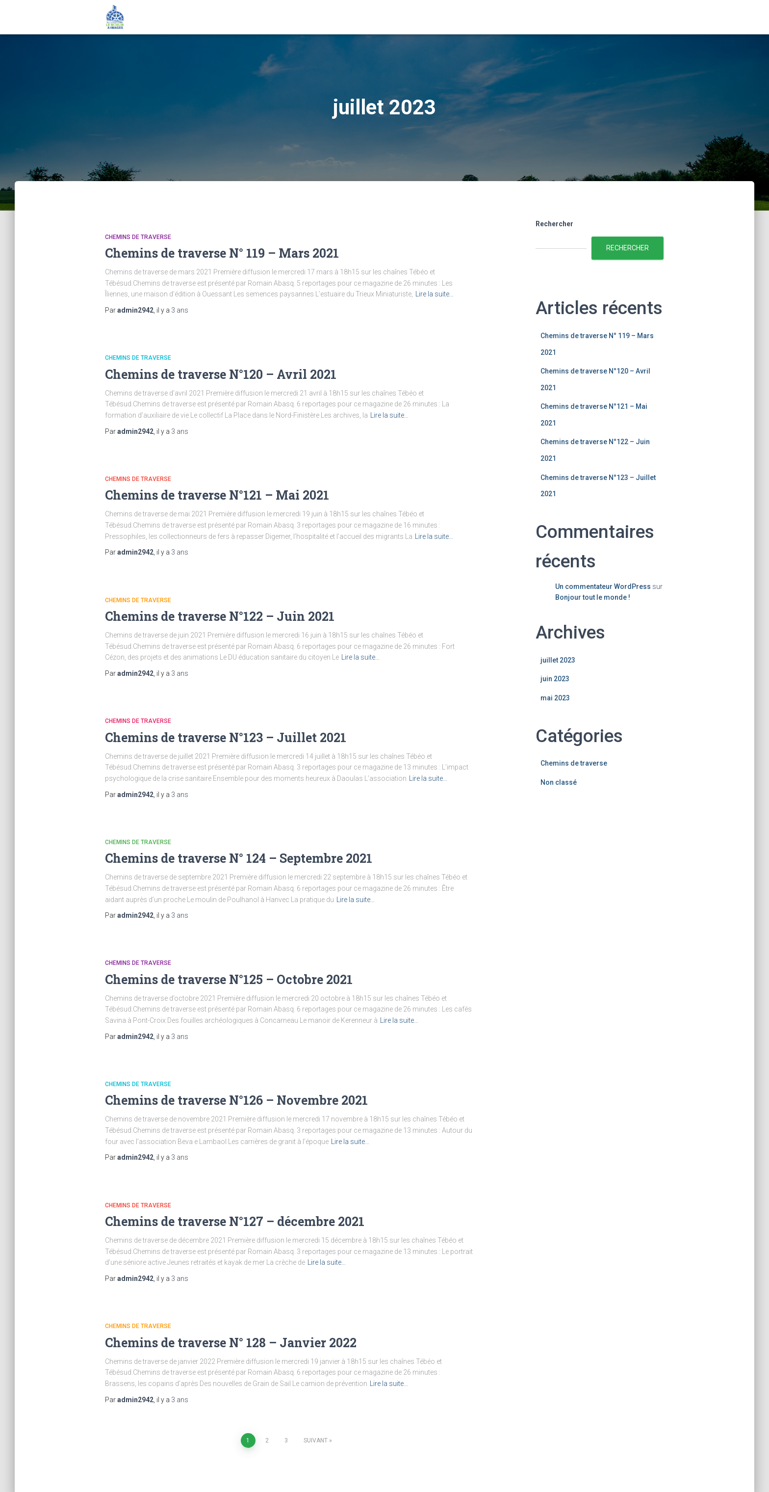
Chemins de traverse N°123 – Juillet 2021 (225, 737)
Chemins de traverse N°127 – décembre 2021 (234, 1221)
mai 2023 (555, 698)
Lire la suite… (434, 294)
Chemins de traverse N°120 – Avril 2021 (220, 374)
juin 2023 (554, 679)
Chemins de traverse (138, 237)
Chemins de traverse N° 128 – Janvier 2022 (231, 1342)
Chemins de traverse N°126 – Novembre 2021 (236, 1100)
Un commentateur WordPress (603, 586)
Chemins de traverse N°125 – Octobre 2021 (229, 979)
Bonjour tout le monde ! (592, 597)
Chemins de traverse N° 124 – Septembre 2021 (238, 858)
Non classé (558, 782)
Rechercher (554, 224)
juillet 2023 (557, 660)
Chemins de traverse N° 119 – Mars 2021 (222, 253)
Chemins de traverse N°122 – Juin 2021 (219, 616)
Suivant (316, 1440)
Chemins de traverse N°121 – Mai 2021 (217, 495)
